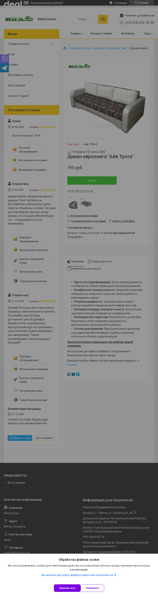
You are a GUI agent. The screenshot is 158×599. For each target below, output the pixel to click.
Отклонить (92, 588)
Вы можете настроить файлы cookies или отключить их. (77, 575)
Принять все (67, 588)
